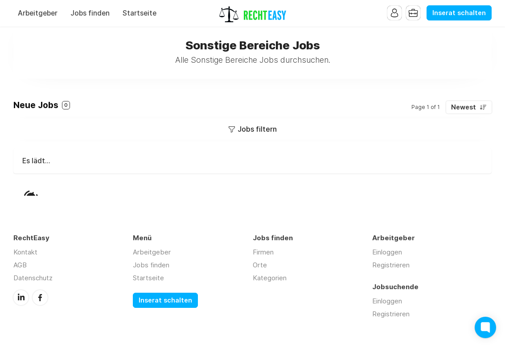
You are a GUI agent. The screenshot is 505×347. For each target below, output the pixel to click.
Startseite (139, 13)
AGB (20, 265)
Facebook (40, 297)
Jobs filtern (257, 129)
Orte (260, 265)
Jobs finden (90, 13)
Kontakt (25, 252)
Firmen (263, 252)
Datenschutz (33, 278)
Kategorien (270, 278)
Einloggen (387, 252)
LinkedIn (21, 297)
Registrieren (391, 265)
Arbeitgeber (37, 13)
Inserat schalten (459, 13)
